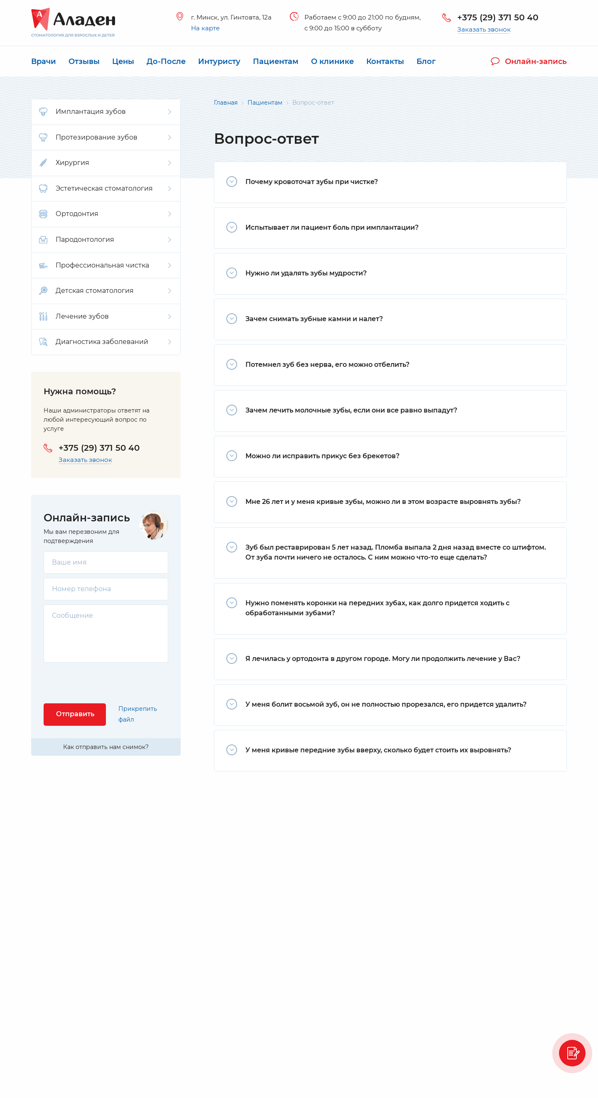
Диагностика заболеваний (105, 342)
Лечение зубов (105, 316)
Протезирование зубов (105, 137)
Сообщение (72, 615)
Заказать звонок (484, 29)
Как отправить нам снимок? (106, 747)
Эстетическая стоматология (105, 188)
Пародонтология (105, 240)
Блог (426, 61)
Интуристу (219, 61)
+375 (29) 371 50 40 (497, 17)
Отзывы (84, 61)
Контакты (385, 61)
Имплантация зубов (105, 112)
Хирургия (105, 163)
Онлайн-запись (529, 61)
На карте (205, 28)
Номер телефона (81, 589)
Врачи (43, 61)
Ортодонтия (105, 214)
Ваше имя (69, 562)
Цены (123, 61)
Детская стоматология (105, 291)
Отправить (75, 714)
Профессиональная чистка (105, 265)
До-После (166, 61)
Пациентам (276, 61)
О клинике (332, 61)
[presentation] (107, 683)
